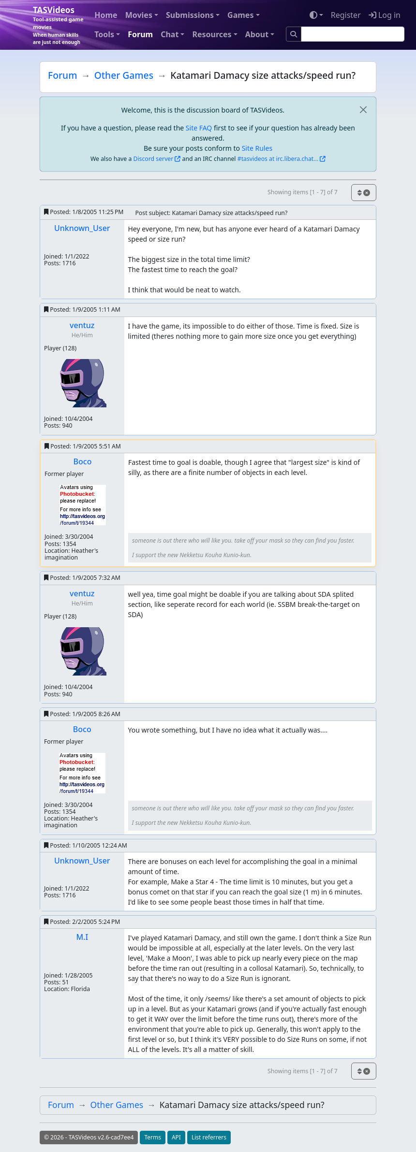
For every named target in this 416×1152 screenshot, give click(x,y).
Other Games (123, 75)
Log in (385, 15)
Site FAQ (199, 127)
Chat (169, 34)
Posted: (83, 212)
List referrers (209, 1137)
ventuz (82, 325)
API (176, 1137)
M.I (82, 937)
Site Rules (257, 148)
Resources (211, 34)
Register (346, 15)
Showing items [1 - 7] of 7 (302, 192)
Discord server (154, 159)
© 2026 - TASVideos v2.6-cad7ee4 (89, 1137)
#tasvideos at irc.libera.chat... (278, 159)
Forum (140, 34)
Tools (104, 34)
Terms (152, 1137)
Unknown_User (82, 228)
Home (105, 15)
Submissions (190, 15)
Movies (138, 15)
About (257, 34)
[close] (363, 110)
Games (240, 15)
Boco (83, 461)
